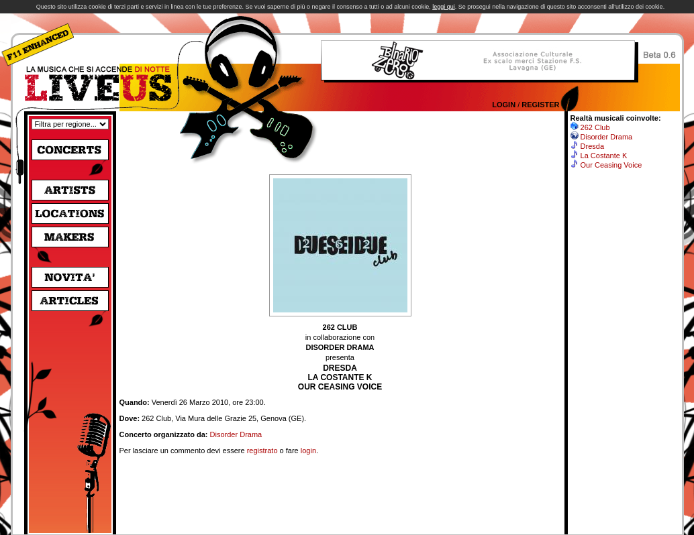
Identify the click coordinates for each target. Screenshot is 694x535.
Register (540, 105)
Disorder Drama (236, 434)
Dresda (592, 146)
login (308, 451)
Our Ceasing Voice (611, 165)
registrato (262, 451)
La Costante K (604, 156)
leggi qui (443, 6)
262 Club (595, 127)
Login (503, 105)
